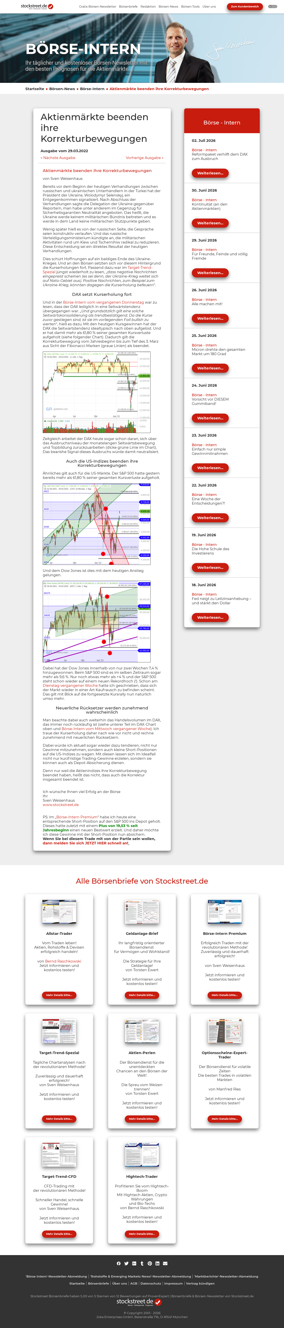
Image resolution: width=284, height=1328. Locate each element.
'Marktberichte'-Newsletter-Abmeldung (226, 1276)
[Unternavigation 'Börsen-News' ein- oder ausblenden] (168, 7)
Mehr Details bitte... (59, 995)
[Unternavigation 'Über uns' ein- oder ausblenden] (209, 7)
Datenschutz (151, 1283)
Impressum (173, 1283)
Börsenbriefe (98, 1283)
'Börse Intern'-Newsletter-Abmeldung (56, 1276)
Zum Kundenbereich (245, 6)
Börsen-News (62, 89)
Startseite (34, 89)
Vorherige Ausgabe (143, 158)
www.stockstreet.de (61, 805)
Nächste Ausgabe (59, 158)
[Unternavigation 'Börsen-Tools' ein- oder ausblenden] (190, 7)
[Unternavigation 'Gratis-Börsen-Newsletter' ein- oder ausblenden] (97, 7)
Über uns (119, 1283)
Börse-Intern (92, 89)
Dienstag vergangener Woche (70, 685)
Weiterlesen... (210, 173)
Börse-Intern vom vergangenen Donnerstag (103, 302)
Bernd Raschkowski (63, 961)
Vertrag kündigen (200, 1283)
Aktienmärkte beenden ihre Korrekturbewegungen (159, 89)
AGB (133, 1283)
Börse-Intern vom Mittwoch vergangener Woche (106, 729)
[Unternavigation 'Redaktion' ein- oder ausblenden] (148, 7)
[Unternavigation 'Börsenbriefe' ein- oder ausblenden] (128, 7)
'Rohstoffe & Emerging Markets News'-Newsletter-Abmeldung (140, 1276)
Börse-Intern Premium (76, 817)
